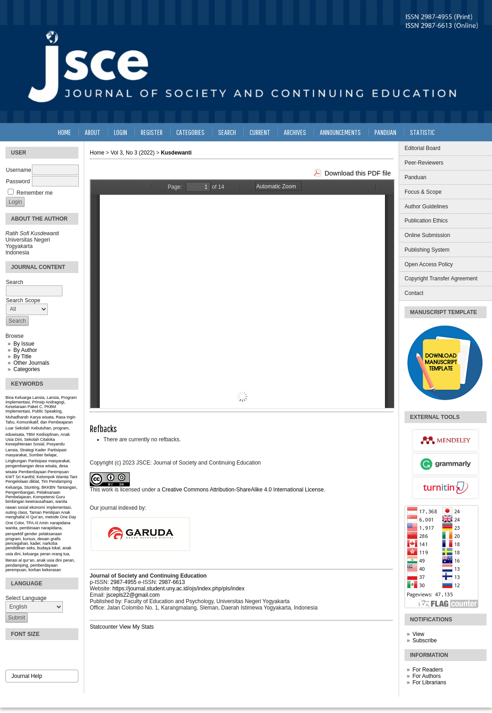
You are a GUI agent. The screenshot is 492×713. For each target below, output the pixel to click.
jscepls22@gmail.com (133, 595)
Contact (414, 293)
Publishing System (427, 250)
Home (64, 132)
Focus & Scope (423, 192)
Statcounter (104, 627)
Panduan (415, 177)
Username (18, 170)
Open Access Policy (429, 264)
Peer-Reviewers (424, 163)
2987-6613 (171, 582)
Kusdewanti (176, 153)
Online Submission (427, 235)
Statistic (422, 132)
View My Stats (136, 627)
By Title (22, 356)
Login (120, 132)
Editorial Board (423, 148)
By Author (25, 350)
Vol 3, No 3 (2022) (133, 153)
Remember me (34, 193)
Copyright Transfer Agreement (441, 278)
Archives (295, 132)
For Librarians (429, 682)
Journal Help (26, 676)
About (92, 132)
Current (260, 132)
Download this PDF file (357, 173)
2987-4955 (123, 582)
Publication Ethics (426, 220)
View (418, 634)
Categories (26, 369)
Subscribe (424, 640)
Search (227, 132)
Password (18, 181)
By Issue (23, 344)
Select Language (25, 598)
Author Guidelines (426, 206)
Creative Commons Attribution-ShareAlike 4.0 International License (243, 489)
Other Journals (31, 363)
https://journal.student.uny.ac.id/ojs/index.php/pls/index (179, 588)
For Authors (426, 676)
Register (152, 132)
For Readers (427, 669)
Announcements (340, 132)
